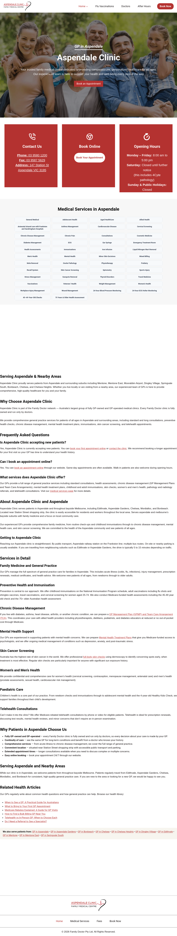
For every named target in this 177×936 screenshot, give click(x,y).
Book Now (165, 6)
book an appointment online (28, 470)
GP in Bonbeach (86, 834)
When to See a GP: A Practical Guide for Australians (32, 804)
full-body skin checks (94, 659)
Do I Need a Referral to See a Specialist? (26, 823)
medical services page (61, 493)
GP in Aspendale (40, 834)
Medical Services (79, 921)
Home (59, 921)
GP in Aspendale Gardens (63, 834)
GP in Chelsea (103, 834)
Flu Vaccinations (104, 6)
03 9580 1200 (32, 155)
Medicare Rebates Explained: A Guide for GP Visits (31, 812)
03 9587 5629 (32, 160)
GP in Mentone (10, 837)
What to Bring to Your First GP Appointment (27, 808)
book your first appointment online (88, 450)
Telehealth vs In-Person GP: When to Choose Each (31, 819)
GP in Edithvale (165, 834)
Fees (99, 921)
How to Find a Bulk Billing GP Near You (25, 816)
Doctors (125, 6)
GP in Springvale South (52, 837)
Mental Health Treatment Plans (115, 639)
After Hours (144, 6)
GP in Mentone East (29, 837)
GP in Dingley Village (145, 834)
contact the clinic (118, 450)
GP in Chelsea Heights (122, 834)
